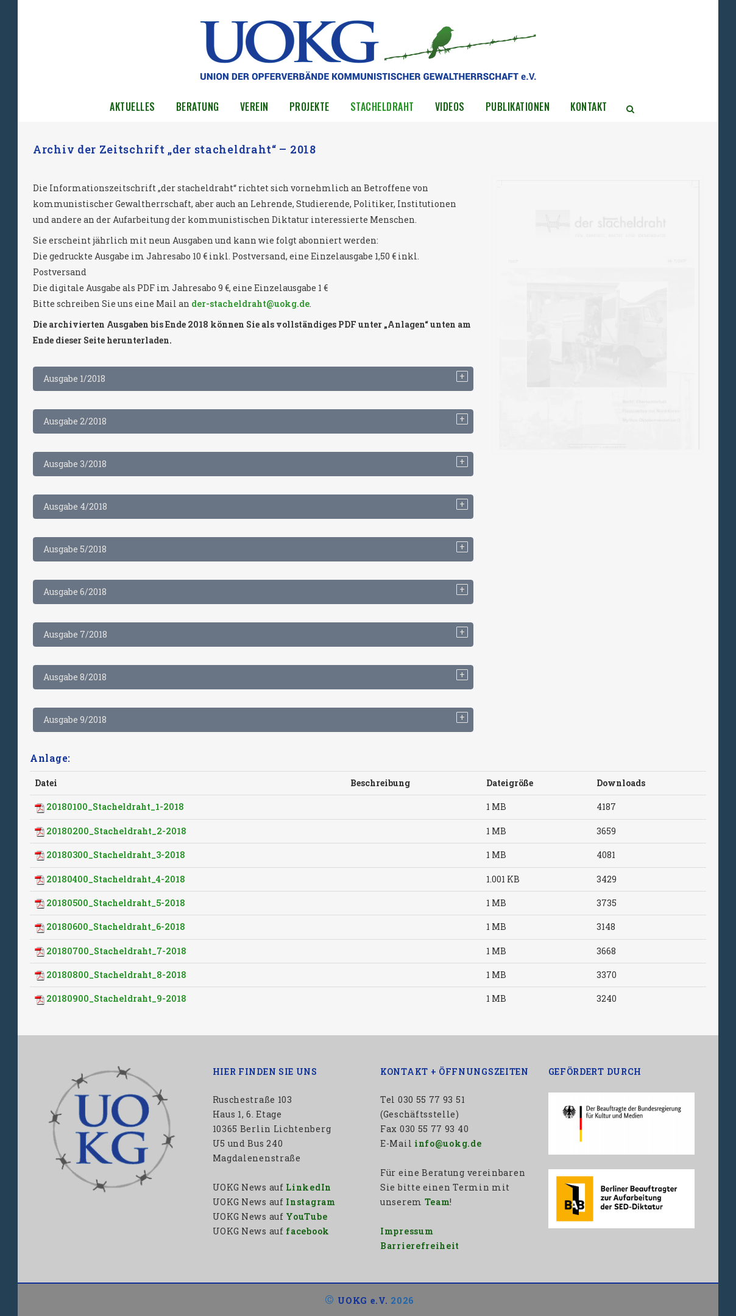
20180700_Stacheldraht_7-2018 (116, 951)
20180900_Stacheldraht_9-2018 (116, 998)
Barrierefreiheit (419, 1245)
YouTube (306, 1216)
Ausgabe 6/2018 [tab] (75, 591)
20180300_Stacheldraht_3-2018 (115, 854)
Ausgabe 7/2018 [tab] (75, 634)
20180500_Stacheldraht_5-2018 (115, 903)
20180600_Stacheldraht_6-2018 (115, 926)
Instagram (310, 1202)
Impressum (406, 1231)
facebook (308, 1231)
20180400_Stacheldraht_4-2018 (115, 879)
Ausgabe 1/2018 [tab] (74, 378)
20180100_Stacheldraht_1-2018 (115, 806)
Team (437, 1202)
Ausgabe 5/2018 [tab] (75, 549)
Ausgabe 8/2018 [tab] (75, 677)
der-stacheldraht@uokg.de (250, 303)
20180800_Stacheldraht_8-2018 (116, 974)
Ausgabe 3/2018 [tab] (75, 464)
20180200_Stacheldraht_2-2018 (116, 831)
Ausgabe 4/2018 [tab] (75, 506)
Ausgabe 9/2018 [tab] (75, 719)
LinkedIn (308, 1187)
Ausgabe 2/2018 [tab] (75, 421)
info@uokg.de (447, 1143)
